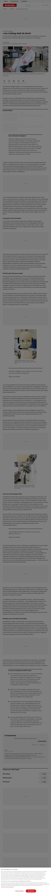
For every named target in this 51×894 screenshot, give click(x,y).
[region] (25, 881)
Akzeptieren (31, 891)
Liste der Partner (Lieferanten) (7, 887)
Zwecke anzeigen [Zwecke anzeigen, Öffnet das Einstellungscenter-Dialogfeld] (19, 890)
